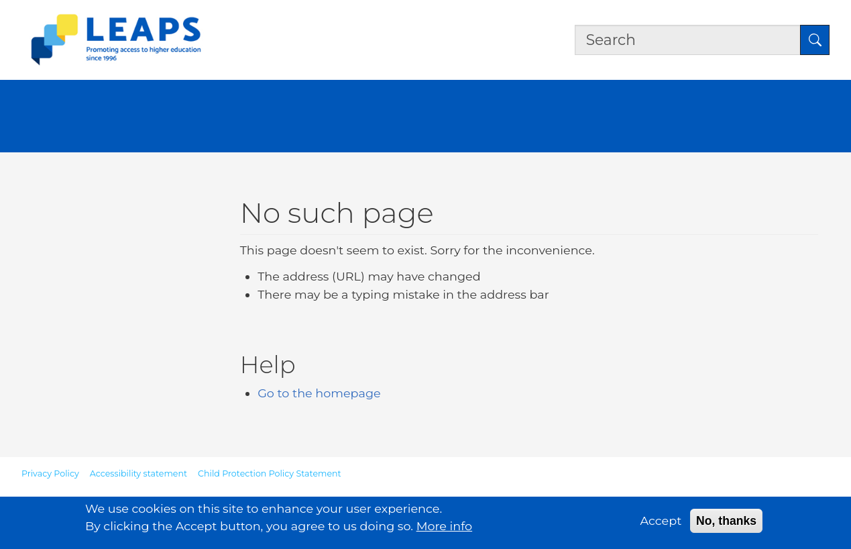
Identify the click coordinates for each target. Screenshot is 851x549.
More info (444, 529)
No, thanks (726, 523)
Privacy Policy (50, 473)
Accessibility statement (138, 473)
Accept (661, 523)
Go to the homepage (319, 393)
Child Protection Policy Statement (269, 473)
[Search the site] (688, 39)
